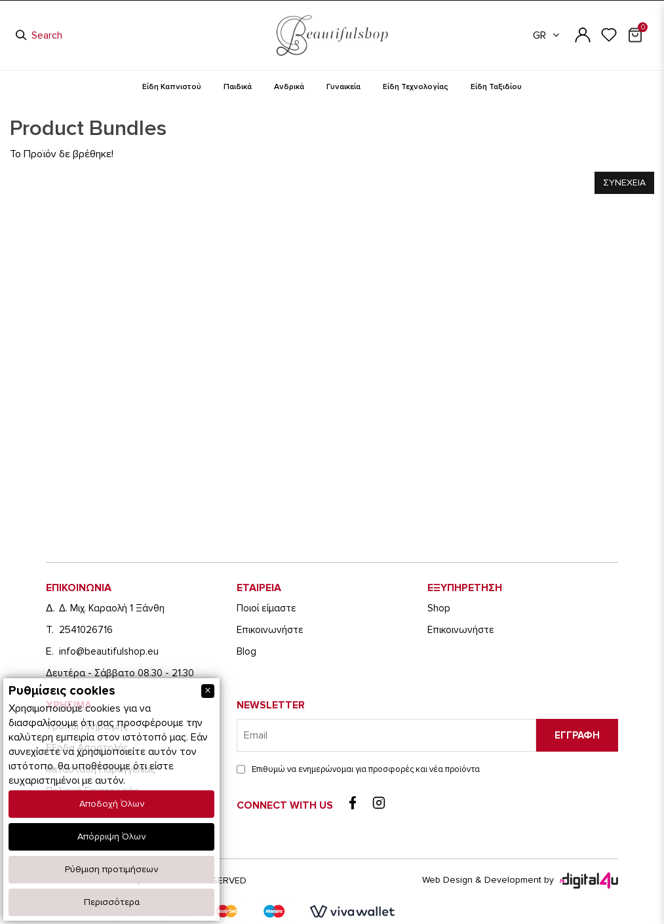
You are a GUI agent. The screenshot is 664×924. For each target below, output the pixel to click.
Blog (246, 651)
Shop (438, 608)
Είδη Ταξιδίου (496, 87)
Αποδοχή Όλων (111, 803)
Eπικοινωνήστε (270, 630)
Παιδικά (238, 87)
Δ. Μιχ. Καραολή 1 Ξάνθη (112, 608)
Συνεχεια (624, 182)
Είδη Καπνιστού (171, 87)
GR (547, 35)
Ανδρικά (289, 87)
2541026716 (86, 630)
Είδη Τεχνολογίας (415, 87)
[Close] (207, 691)
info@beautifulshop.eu (109, 651)
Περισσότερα (112, 902)
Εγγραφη (577, 735)
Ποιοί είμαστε (266, 608)
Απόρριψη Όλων (111, 836)
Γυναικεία (343, 87)
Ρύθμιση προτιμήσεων (111, 869)
